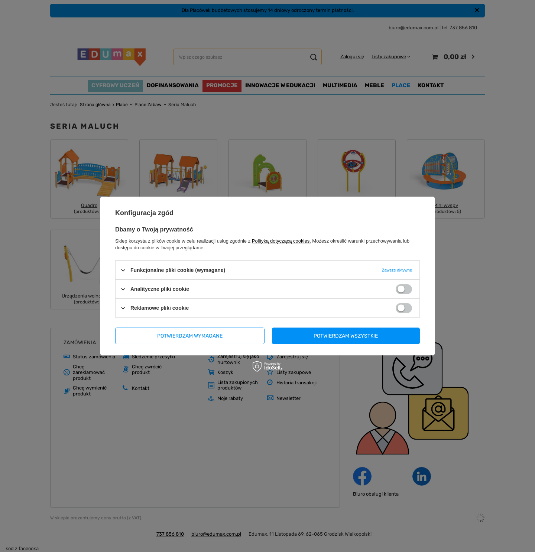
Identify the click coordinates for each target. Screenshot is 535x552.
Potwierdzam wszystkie (346, 335)
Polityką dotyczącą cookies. (281, 241)
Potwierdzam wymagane (190, 335)
